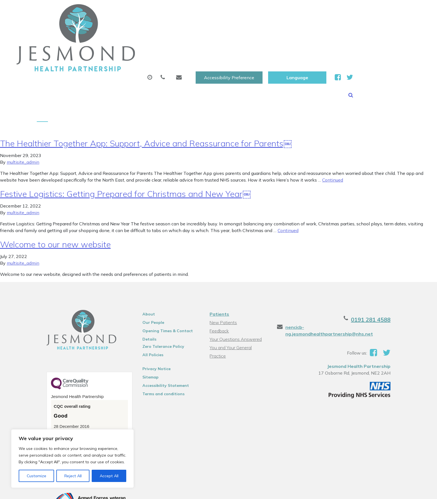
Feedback (219, 288)
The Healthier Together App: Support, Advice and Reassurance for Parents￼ (146, 101)
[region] (72, 458)
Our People (149, 280)
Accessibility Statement (161, 343)
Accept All (109, 475)
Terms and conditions (159, 351)
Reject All (73, 475)
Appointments (150, 27)
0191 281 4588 (380, 277)
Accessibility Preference (296, 10)
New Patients (329, 27)
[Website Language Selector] (365, 10)
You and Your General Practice (239, 305)
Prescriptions (202, 27)
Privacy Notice (152, 326)
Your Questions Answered (235, 297)
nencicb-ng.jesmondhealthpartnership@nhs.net (347, 285)
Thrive (394, 490)
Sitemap (146, 334)
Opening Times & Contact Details (163, 289)
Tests (290, 27)
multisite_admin (23, 119)
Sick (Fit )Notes (251, 27)
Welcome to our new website (55, 202)
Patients (219, 271)
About (103, 27)
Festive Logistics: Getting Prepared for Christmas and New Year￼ (125, 151)
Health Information (386, 27)
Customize (36, 475)
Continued (332, 137)
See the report (60, 393)
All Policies (148, 312)
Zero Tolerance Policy (159, 304)
